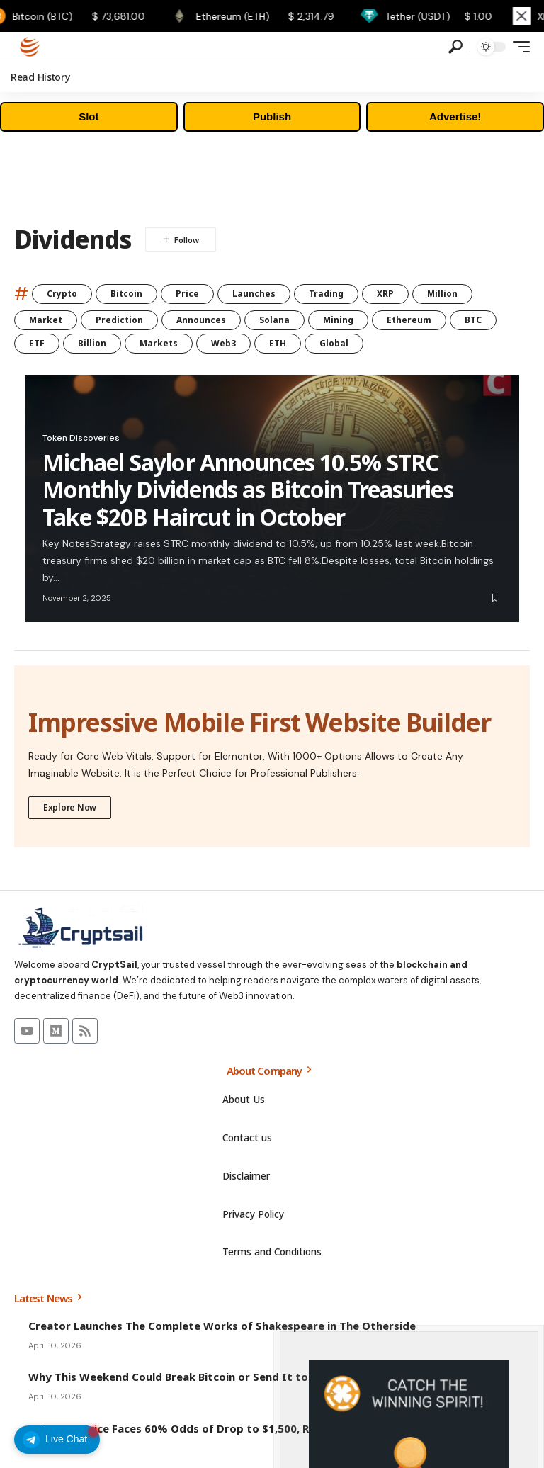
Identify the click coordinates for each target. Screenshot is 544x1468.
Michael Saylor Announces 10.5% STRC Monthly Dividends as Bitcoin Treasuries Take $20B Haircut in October (247, 489)
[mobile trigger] (518, 46)
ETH (277, 343)
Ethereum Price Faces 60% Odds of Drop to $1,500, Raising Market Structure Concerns (259, 1428)
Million (442, 294)
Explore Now (69, 807)
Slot (88, 117)
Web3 (223, 343)
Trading (326, 294)
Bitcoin (126, 294)
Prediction (119, 320)
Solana (274, 320)
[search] (455, 47)
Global (333, 343)
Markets (159, 343)
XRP (385, 294)
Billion (92, 343)
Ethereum (409, 320)
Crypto (62, 294)
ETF (37, 343)
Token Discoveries (81, 438)
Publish (272, 117)
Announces (201, 320)
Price (187, 294)
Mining (338, 320)
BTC (473, 320)
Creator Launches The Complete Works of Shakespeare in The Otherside (222, 1325)
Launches (254, 294)
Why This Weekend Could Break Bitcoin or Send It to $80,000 (190, 1376)
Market (45, 320)
